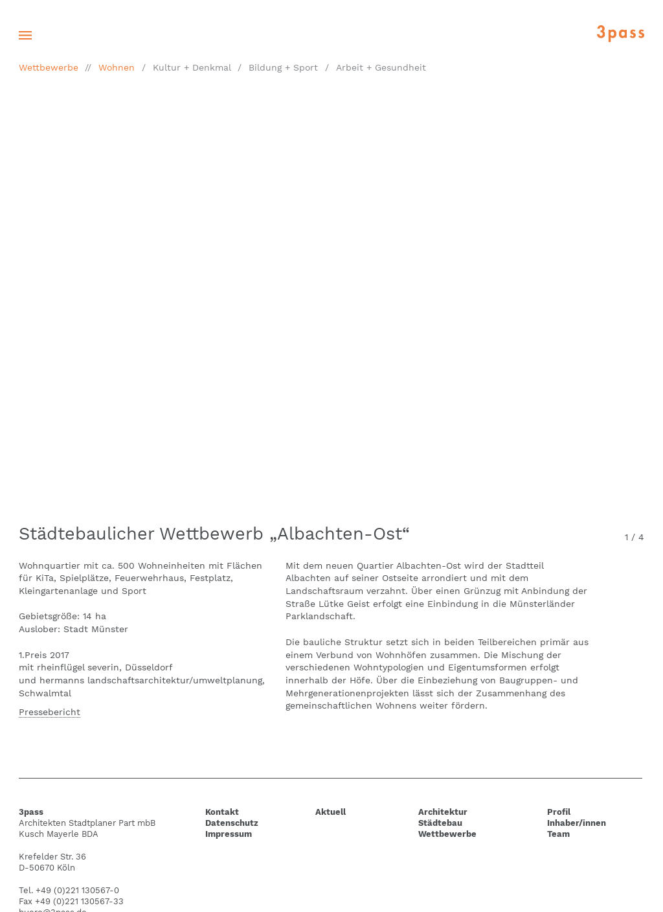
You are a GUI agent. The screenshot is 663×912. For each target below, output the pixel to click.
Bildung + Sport (283, 67)
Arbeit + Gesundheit (381, 67)
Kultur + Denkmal (192, 67)
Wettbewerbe (48, 67)
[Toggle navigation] (24, 35)
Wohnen (116, 67)
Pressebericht (49, 712)
